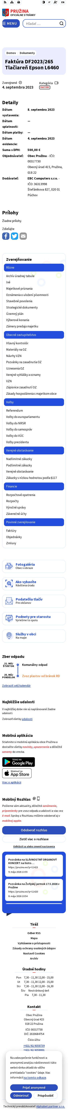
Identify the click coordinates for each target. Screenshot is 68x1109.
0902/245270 (34, 1041)
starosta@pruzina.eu (34, 1046)
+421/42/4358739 (34, 1028)
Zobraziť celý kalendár (16, 668)
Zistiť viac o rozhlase (34, 822)
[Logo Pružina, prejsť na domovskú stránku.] (34, 13)
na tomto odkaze (30, 1077)
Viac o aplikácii (11, 765)
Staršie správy (14, 890)
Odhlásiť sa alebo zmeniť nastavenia (34, 829)
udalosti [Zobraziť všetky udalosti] (27, 702)
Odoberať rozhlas (34, 813)
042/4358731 (34, 1037)
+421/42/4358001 (34, 1033)
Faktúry (44, 70)
